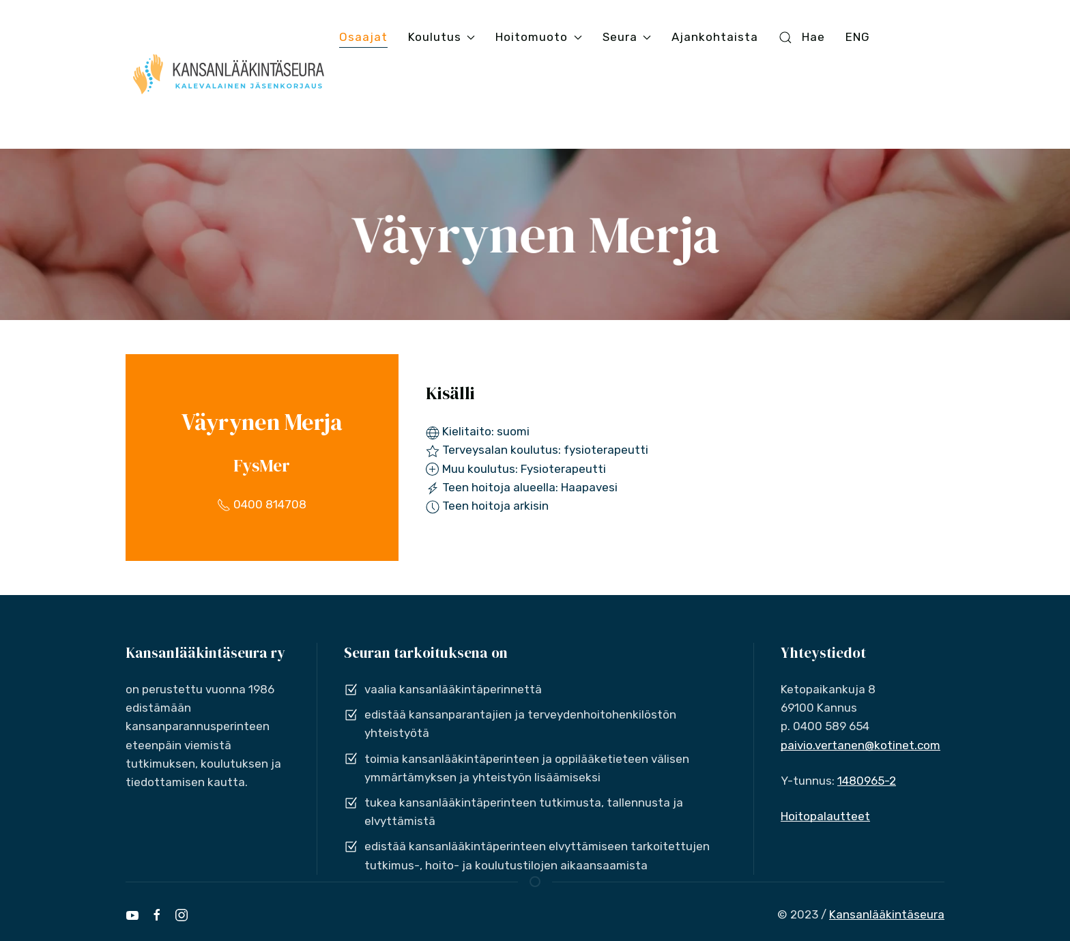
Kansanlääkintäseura (886, 914)
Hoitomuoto (538, 37)
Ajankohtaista (714, 37)
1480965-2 (866, 780)
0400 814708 (261, 504)
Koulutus (441, 37)
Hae (802, 37)
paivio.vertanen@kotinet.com (860, 745)
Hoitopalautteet (825, 816)
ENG (857, 37)
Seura (627, 37)
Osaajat (363, 37)
